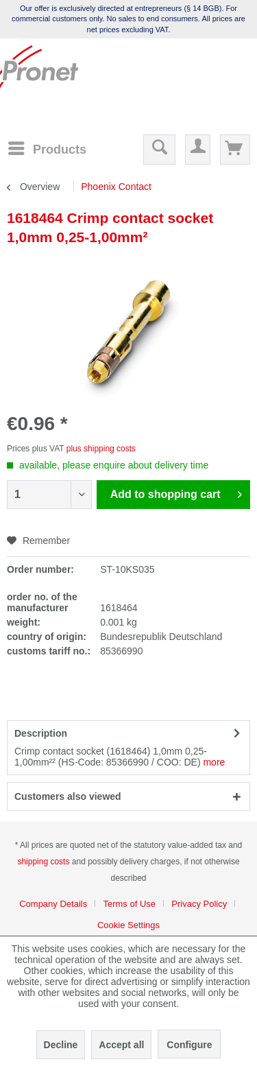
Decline (61, 1044)
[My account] (197, 149)
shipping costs (43, 861)
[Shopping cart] (235, 149)
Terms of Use (129, 904)
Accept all (121, 1044)
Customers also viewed (67, 796)
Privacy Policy (199, 904)
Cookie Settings (128, 925)
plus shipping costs (101, 448)
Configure (189, 1044)
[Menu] (46, 148)
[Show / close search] (159, 149)
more (214, 762)
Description (40, 733)
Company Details (53, 904)
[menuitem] (46, 148)
